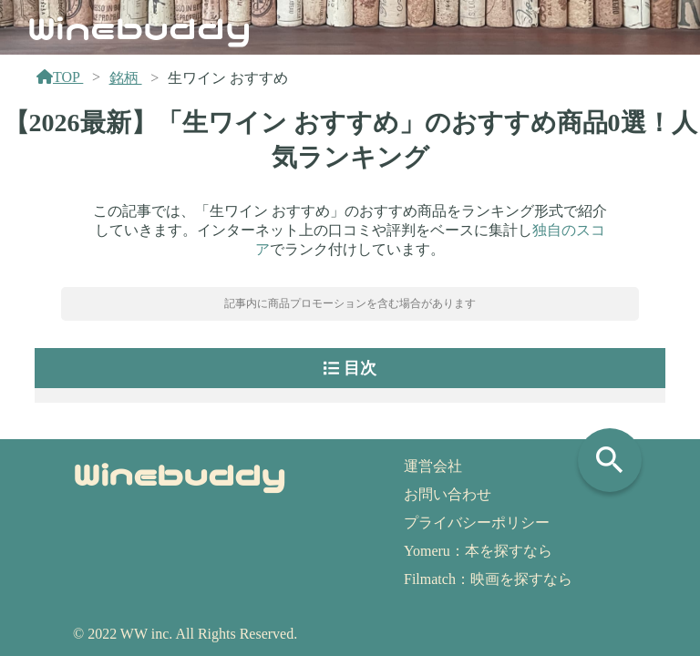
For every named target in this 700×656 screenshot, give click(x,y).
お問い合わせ (447, 494)
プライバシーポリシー (477, 522)
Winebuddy (139, 26)
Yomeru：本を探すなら (478, 551)
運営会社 (433, 466)
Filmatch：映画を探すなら (488, 579)
